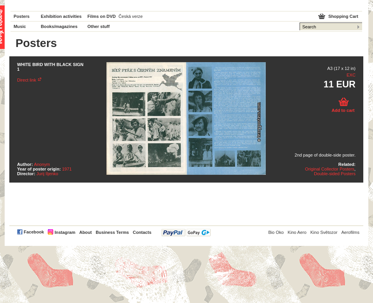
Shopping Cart (343, 16)
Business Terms (112, 232)
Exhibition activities (61, 16)
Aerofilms (350, 232)
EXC (351, 75)
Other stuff (98, 26)
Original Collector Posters (329, 169)
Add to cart (342, 110)
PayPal (186, 232)
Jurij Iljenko (47, 173)
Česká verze (131, 16)
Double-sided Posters (335, 173)
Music (20, 26)
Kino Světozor (324, 232)
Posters (22, 16)
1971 (67, 169)
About (85, 232)
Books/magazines (59, 26)
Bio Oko (276, 232)
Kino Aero (297, 232)
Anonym (42, 164)
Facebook (34, 232)
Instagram (64, 232)
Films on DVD (101, 16)
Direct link (26, 80)
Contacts (142, 232)
